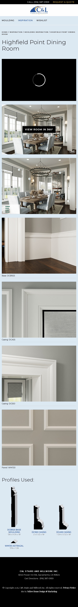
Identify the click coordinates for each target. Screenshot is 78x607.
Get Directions (31, 578)
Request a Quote (63, 2)
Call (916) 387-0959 (38, 2)
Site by (39, 591)
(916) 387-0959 (46, 578)
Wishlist (41, 20)
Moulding (8, 20)
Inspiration (25, 20)
